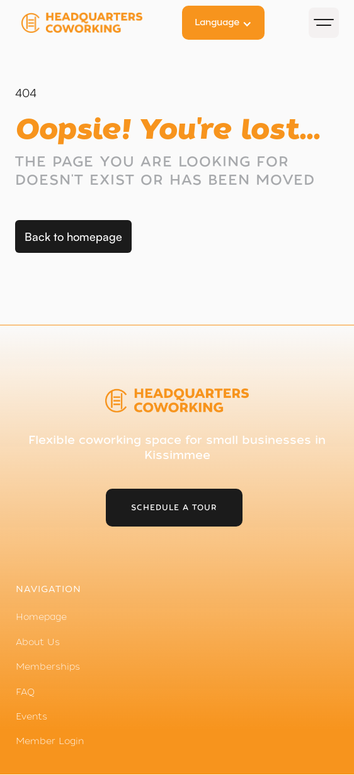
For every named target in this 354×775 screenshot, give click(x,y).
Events (31, 716)
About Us (38, 642)
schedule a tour (174, 507)
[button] (223, 22)
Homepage (41, 617)
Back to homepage (73, 236)
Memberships (48, 666)
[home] (93, 23)
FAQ (25, 692)
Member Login (50, 741)
